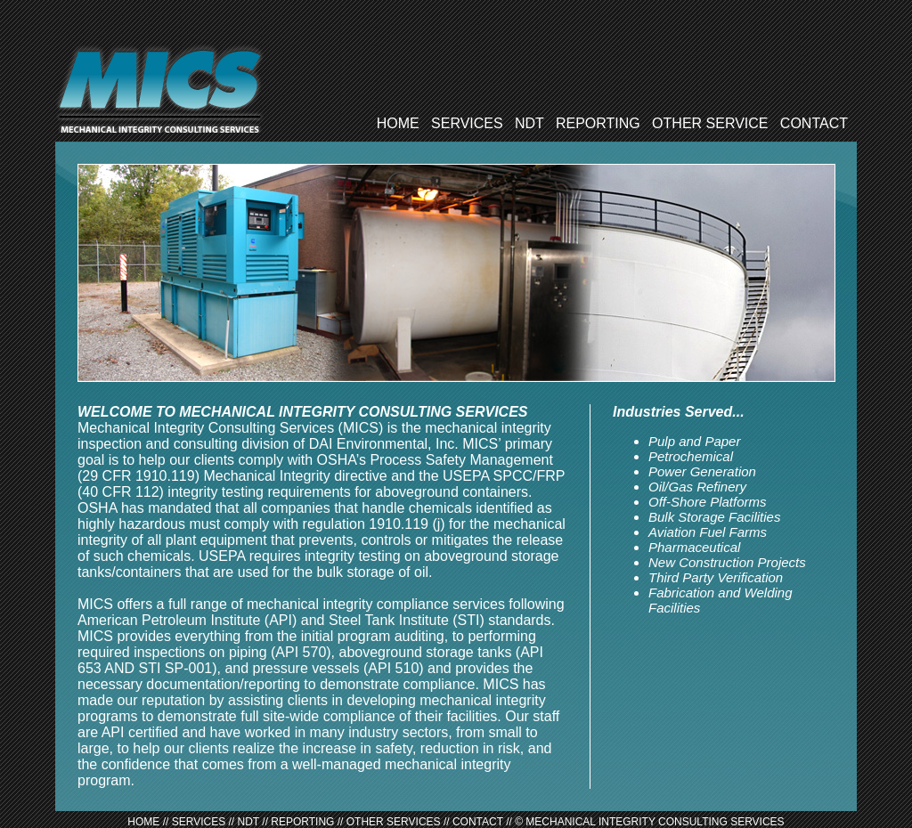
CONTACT (814, 123)
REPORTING (598, 123)
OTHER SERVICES (393, 822)
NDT (529, 123)
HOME (398, 123)
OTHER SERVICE (710, 123)
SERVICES (467, 123)
